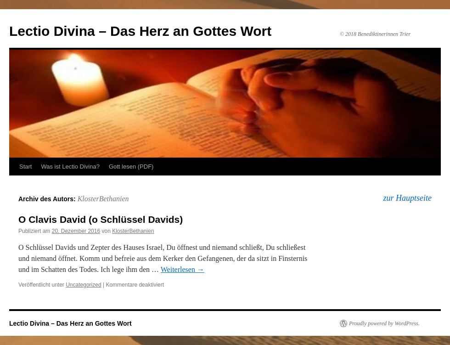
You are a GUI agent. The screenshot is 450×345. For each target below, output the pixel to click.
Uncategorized (83, 285)
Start (25, 166)
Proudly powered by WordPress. (384, 323)
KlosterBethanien (103, 199)
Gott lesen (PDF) (131, 166)
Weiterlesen (182, 269)
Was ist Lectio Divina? (70, 166)
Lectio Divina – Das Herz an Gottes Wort (140, 31)
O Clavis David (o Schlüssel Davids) (100, 219)
